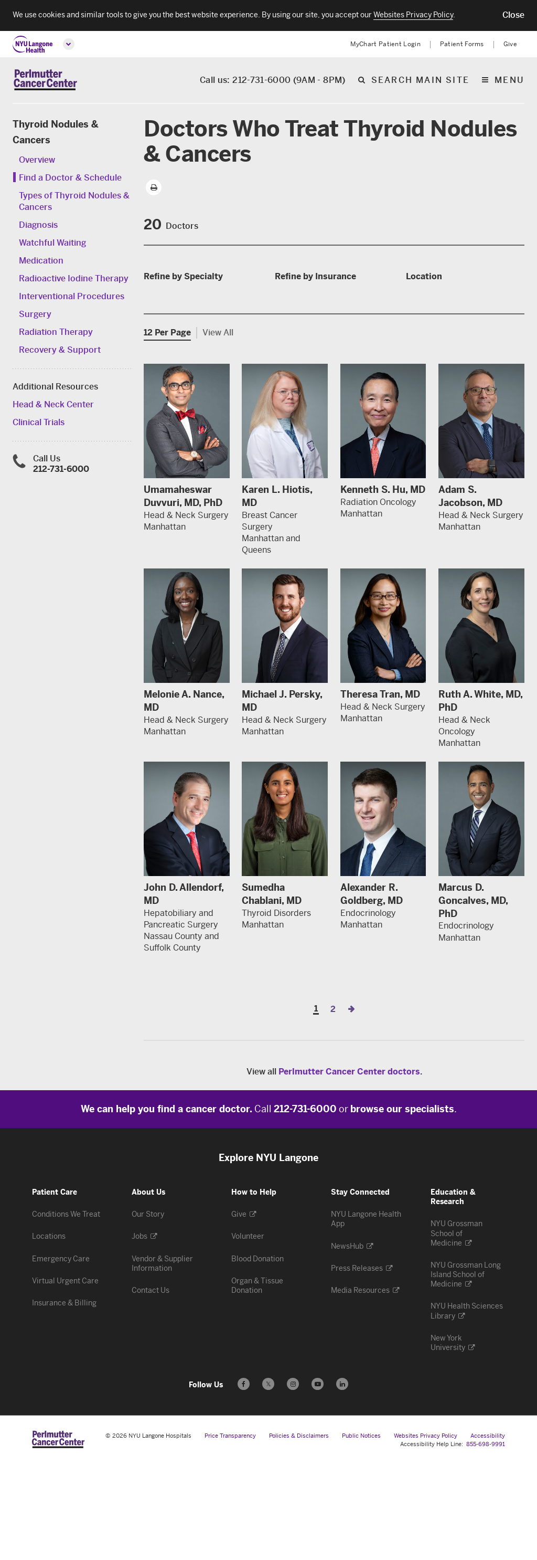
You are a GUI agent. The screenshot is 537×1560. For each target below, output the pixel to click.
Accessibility (487, 1533)
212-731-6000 (61, 470)
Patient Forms (462, 44)
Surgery (35, 315)
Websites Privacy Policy (425, 1533)
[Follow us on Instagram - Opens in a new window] (293, 1481)
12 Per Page (167, 430)
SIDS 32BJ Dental (315, 325)
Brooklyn (429, 303)
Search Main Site (420, 81)
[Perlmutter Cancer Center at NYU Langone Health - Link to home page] (58, 1536)
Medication (41, 262)
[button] (513, 15)
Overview (37, 161)
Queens (426, 366)
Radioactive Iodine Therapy (73, 279)
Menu (509, 81)
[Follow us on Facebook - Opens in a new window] (244, 1481)
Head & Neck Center (53, 405)
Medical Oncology (184, 325)
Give (510, 44)
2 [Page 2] (333, 1106)
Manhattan (432, 335)
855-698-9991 (485, 1541)
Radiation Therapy (56, 333)
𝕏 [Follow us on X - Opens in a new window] (268, 1482)
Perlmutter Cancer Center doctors (349, 1169)
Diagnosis (38, 226)
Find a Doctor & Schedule (70, 179)
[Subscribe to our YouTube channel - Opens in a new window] (318, 1481)
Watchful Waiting (52, 244)
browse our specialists (402, 1206)
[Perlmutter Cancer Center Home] (45, 80)
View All (217, 430)
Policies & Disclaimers (299, 1533)
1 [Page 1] (316, 1106)
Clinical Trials (39, 423)
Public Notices (361, 1533)
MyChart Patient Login (385, 44)
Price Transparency (230, 1533)
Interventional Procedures (71, 297)
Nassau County (441, 350)
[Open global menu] (68, 44)
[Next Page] (351, 1106)
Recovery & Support (60, 351)
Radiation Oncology (187, 341)
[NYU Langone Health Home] (33, 44)
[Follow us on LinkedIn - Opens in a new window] (342, 1481)
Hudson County (442, 319)
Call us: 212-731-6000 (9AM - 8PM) (273, 81)
